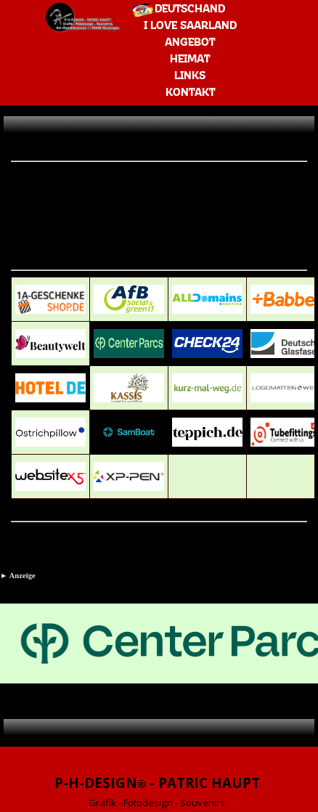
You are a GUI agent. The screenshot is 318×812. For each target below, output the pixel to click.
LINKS (189, 76)
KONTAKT (190, 93)
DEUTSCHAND (190, 9)
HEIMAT (190, 59)
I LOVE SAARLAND (190, 26)
